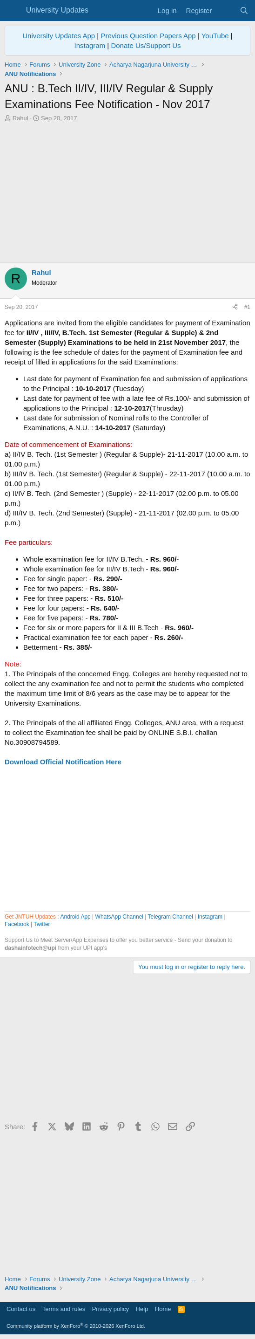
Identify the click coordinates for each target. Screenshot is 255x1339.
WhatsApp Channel (119, 916)
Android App (75, 916)
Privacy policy (110, 1308)
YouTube (215, 36)
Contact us (21, 1308)
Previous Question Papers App (148, 36)
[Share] (235, 307)
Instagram (89, 45)
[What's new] (225, 10)
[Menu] (13, 10)
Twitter (42, 924)
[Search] (244, 10)
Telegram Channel (170, 916)
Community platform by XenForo (76, 1326)
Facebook (17, 924)
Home (163, 1308)
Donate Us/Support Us (146, 45)
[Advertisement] (127, 192)
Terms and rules (63, 1308)
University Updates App (58, 36)
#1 (247, 307)
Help (142, 1308)
